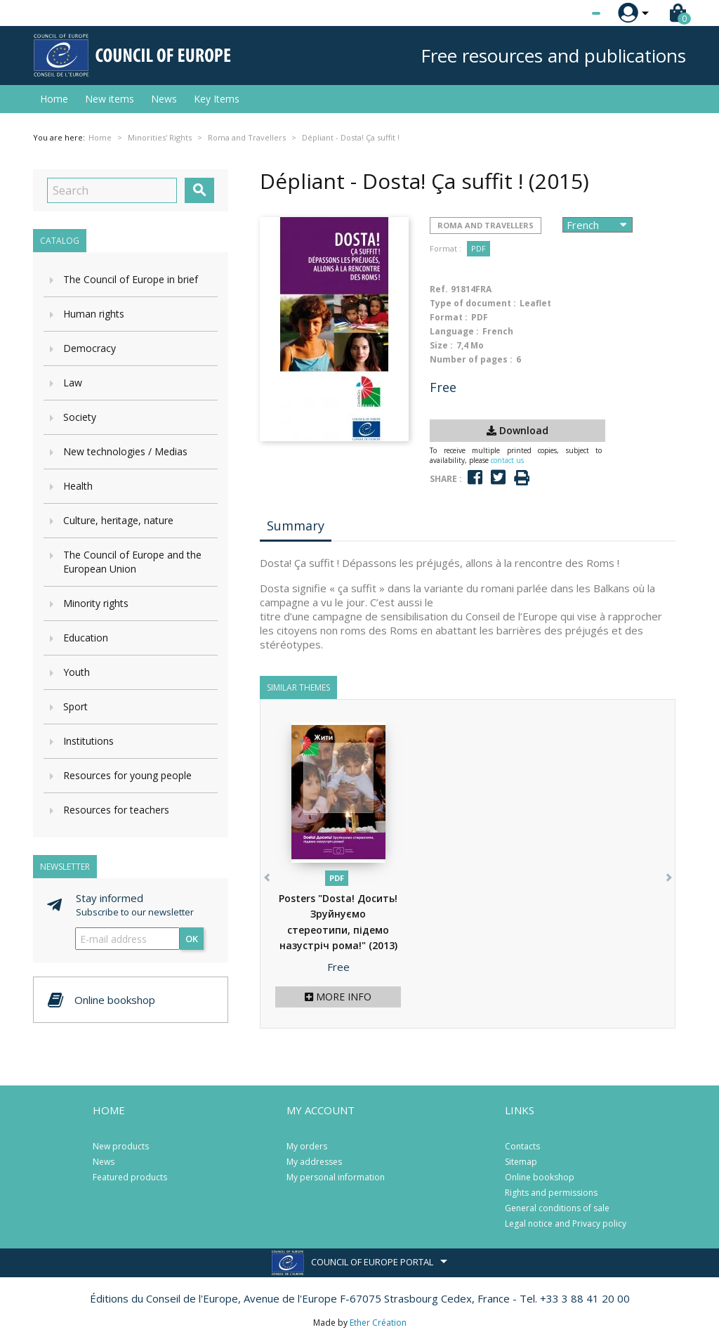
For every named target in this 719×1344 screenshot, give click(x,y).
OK (191, 938)
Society (79, 417)
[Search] (112, 190)
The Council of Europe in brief (130, 279)
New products (121, 1146)
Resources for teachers (116, 809)
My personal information (335, 1177)
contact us (507, 460)
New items (109, 98)
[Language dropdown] (570, 13)
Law (72, 382)
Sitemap (521, 1162)
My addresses (314, 1162)
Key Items (216, 98)
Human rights (93, 313)
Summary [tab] (295, 525)
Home (54, 98)
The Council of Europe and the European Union (132, 561)
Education (85, 637)
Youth (76, 672)
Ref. (439, 289)
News (164, 98)
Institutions (88, 741)
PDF (478, 248)
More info (338, 996)
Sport (75, 706)
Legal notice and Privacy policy (565, 1223)
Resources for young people (127, 775)
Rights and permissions (551, 1193)
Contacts (522, 1146)
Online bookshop (539, 1177)
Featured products (130, 1177)
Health (78, 485)
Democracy (89, 348)
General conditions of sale (557, 1208)
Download (517, 430)
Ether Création (378, 1323)
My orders (306, 1146)
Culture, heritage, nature (118, 520)
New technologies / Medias (125, 451)
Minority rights (95, 603)
